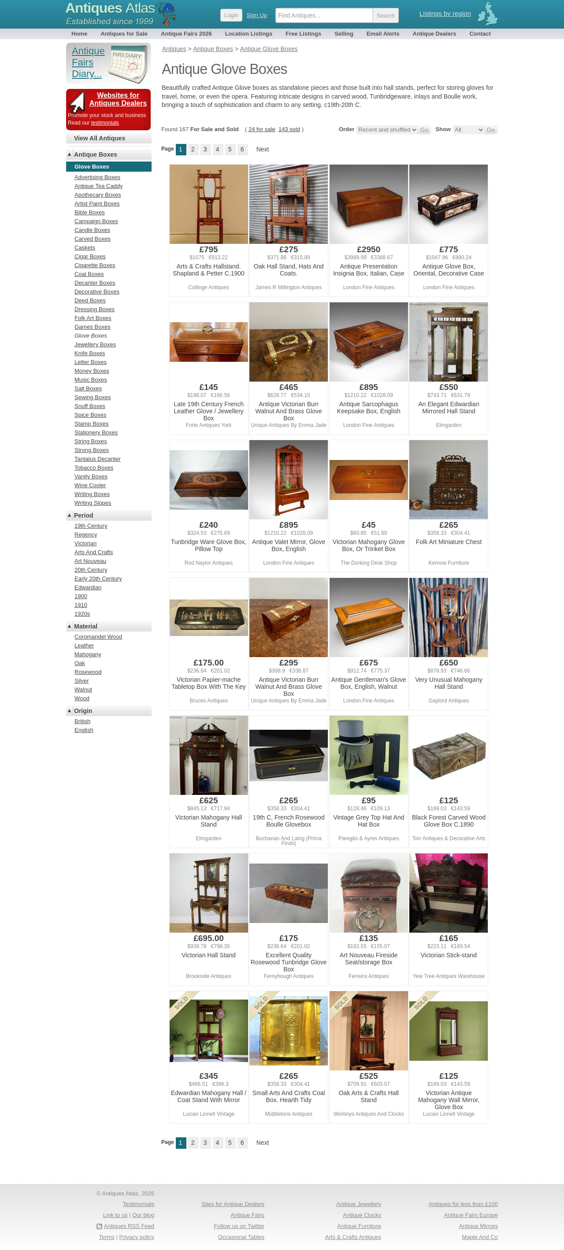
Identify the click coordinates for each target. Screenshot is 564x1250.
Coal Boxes (89, 274)
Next (262, 149)
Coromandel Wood (98, 636)
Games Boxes (92, 327)
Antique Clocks (362, 1215)
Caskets (84, 247)
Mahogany (87, 654)
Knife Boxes (89, 353)
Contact (479, 33)
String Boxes (90, 441)
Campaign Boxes (96, 221)
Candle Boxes (92, 230)
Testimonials (138, 1204)
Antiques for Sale (124, 33)
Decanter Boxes (94, 282)
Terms (107, 1237)
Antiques (110, 8)
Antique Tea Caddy (98, 186)
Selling (343, 33)
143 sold (289, 129)
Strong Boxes (91, 450)
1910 (80, 605)
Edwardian (87, 587)
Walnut (83, 689)
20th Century (90, 569)
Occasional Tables (241, 1237)
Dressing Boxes (94, 309)
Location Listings (249, 33)
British (82, 721)
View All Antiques (99, 138)
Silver (81, 680)
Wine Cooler (90, 485)
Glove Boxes (90, 335)
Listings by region (445, 13)
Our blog (143, 1215)
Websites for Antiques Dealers (118, 99)
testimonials (105, 123)
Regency (85, 534)
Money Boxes (91, 371)
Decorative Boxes (96, 291)
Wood (81, 698)
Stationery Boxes (96, 432)
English (83, 730)
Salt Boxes (88, 388)
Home (79, 33)
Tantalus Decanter (97, 459)
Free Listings (303, 33)
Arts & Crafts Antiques (353, 1237)
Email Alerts (383, 33)
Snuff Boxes (89, 406)
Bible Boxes (89, 212)
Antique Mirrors (478, 1226)
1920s (82, 613)
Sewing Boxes (92, 397)
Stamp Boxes (91, 423)
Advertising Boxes (97, 177)
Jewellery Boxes (95, 344)
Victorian (85, 543)
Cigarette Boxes (94, 265)
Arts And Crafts (93, 552)
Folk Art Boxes (92, 318)
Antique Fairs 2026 (186, 33)
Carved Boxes (92, 238)
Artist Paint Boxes (97, 203)
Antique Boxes (95, 154)
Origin (83, 710)
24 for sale (262, 129)
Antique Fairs (247, 1215)
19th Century (90, 525)
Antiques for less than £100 (463, 1204)
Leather (84, 645)
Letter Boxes (90, 362)
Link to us (115, 1215)
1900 (80, 596)
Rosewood (87, 672)
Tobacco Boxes (93, 467)
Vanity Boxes (91, 476)
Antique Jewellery (358, 1204)
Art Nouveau (90, 561)
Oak (79, 663)
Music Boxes (90, 379)
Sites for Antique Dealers (232, 1204)
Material (85, 626)
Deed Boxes (90, 300)
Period (83, 515)
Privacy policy (136, 1237)
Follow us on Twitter (239, 1226)
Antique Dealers (434, 33)
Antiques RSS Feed (129, 1226)
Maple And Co (480, 1237)
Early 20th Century (98, 578)
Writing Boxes (92, 494)
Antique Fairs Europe (471, 1215)
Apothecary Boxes (97, 194)
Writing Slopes (92, 503)
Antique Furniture (359, 1226)
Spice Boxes (90, 415)
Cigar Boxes (90, 256)
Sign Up (257, 15)
